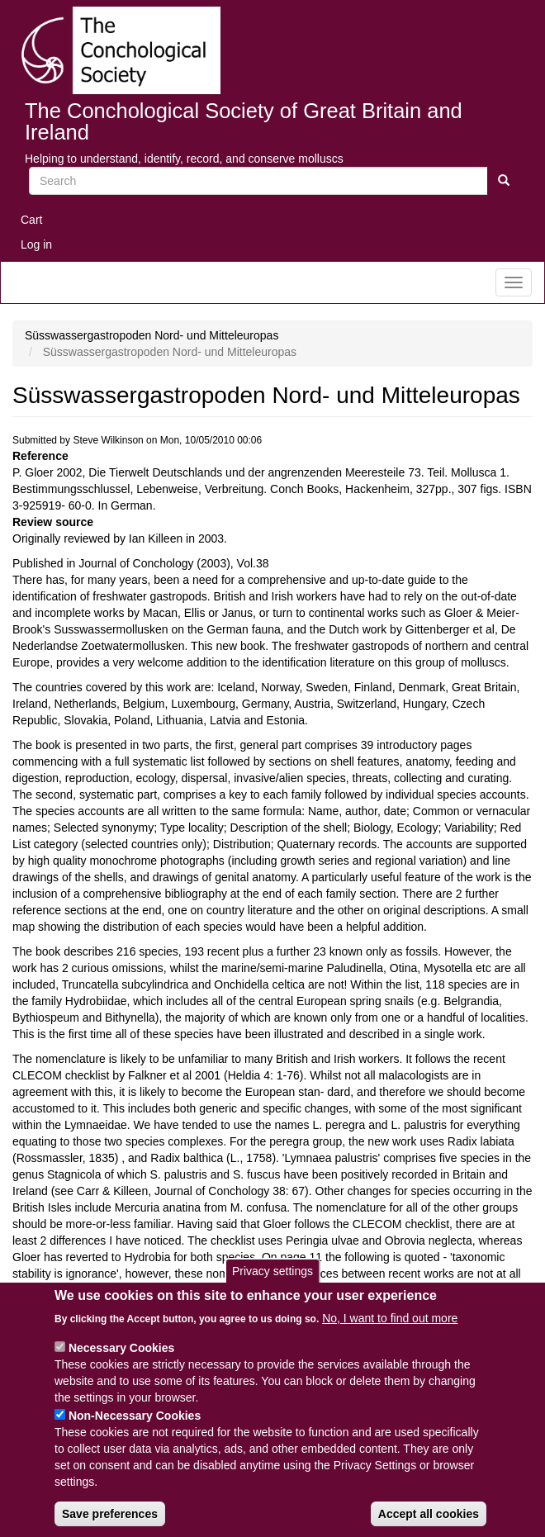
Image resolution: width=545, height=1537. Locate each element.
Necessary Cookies (121, 1363)
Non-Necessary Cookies (135, 1431)
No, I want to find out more (389, 1333)
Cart (31, 219)
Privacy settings (272, 1287)
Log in (36, 244)
